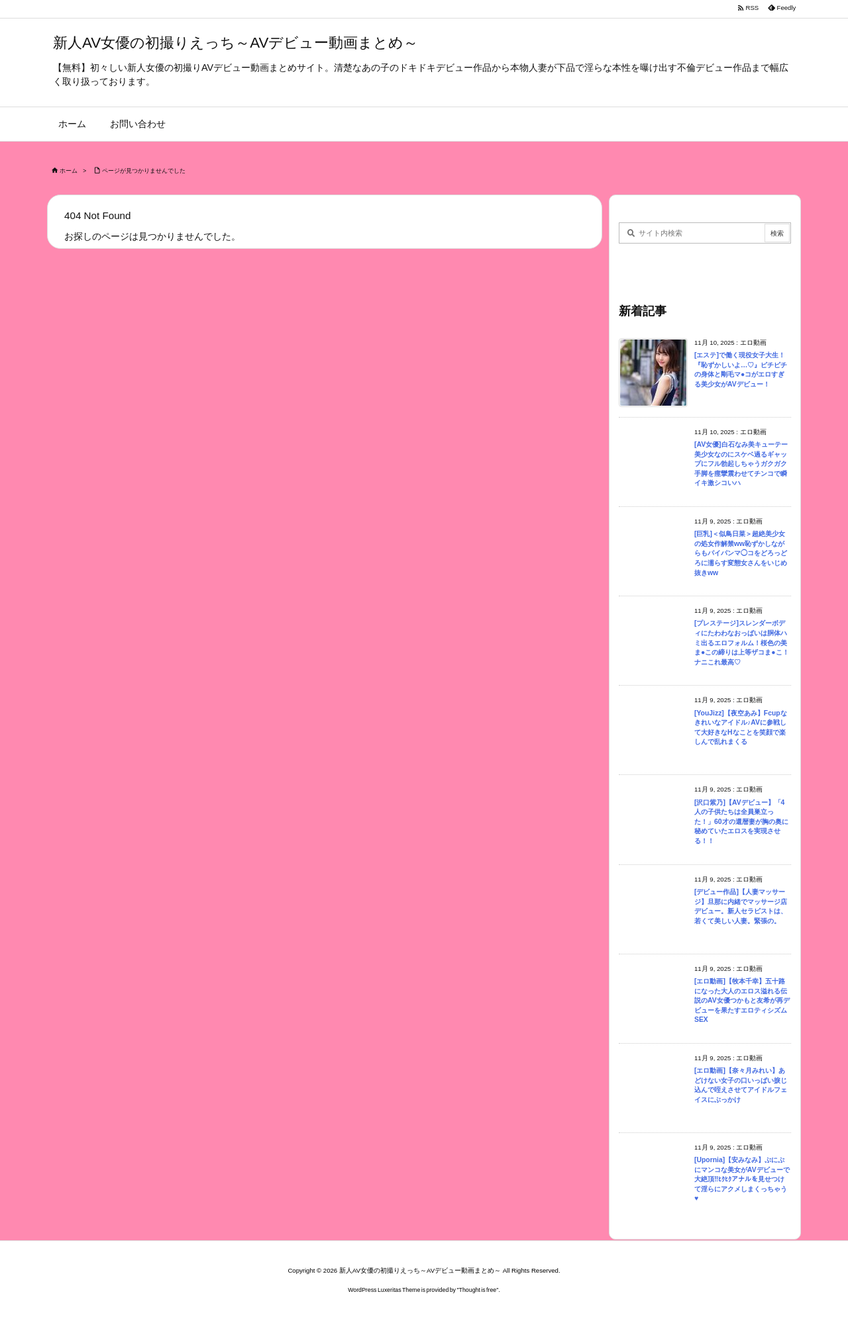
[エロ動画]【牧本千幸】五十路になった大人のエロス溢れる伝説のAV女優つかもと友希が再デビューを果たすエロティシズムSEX (742, 1000)
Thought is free (478, 1290)
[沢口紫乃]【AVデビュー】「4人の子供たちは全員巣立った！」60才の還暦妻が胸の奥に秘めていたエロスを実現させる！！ (741, 821)
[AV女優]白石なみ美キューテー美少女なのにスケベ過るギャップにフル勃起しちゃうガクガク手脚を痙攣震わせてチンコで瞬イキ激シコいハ (741, 463)
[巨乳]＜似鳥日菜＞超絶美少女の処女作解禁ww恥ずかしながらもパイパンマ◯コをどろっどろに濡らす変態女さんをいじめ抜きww (740, 553)
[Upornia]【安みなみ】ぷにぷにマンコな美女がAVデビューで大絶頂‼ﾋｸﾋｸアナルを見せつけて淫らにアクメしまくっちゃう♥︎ (742, 1179)
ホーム (69, 170)
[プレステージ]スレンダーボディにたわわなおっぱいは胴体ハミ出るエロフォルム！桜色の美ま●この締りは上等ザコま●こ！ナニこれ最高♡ (741, 642)
